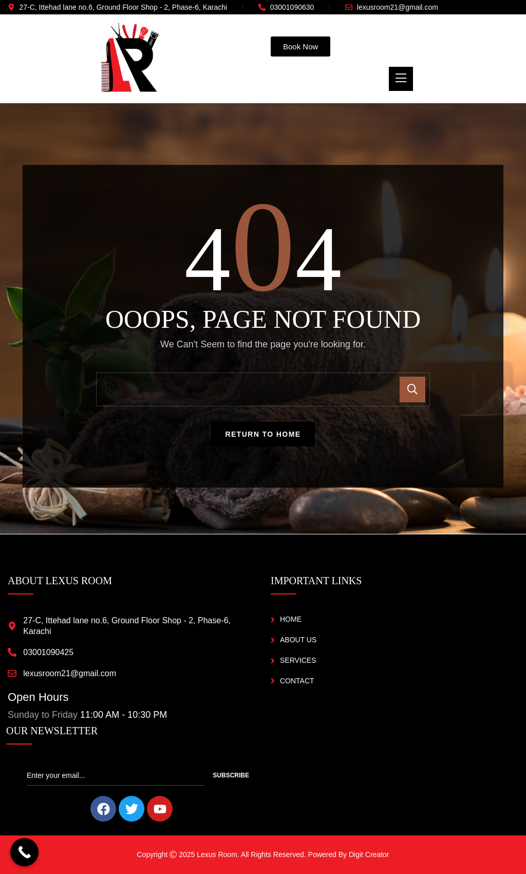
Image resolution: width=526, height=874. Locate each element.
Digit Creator (369, 854)
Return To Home (263, 434)
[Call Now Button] (24, 852)
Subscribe (231, 775)
